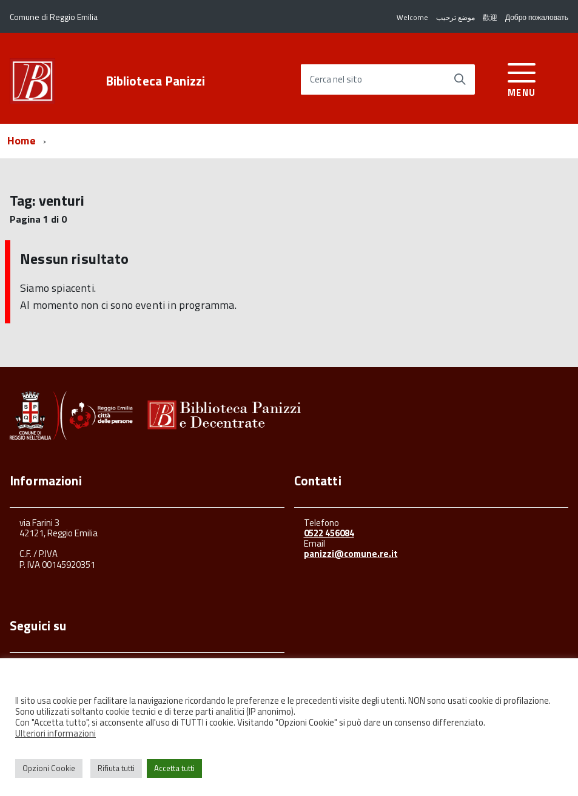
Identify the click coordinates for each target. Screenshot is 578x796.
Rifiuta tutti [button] (116, 768)
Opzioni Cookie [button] (48, 768)
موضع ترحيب (455, 17)
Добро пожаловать (536, 17)
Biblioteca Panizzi (156, 81)
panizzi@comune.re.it (351, 554)
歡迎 (490, 17)
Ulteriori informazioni (55, 733)
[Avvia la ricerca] (460, 79)
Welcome (412, 17)
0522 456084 (329, 533)
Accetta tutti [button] (174, 768)
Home (21, 140)
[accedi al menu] (522, 78)
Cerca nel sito (336, 80)
